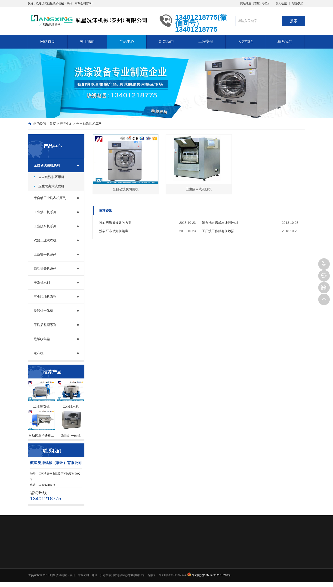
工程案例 (205, 41)
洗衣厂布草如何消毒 (113, 231)
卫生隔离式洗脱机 (51, 186)
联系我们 (297, 3)
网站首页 (47, 41)
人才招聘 (245, 41)
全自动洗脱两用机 (51, 177)
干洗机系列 (42, 282)
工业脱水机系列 (45, 226)
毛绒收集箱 (42, 339)
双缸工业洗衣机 (45, 240)
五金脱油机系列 (45, 296)
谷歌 (265, 3)
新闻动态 (166, 41)
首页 (52, 124)
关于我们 (87, 41)
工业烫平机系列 (45, 254)
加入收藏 (281, 3)
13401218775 (324, 264)
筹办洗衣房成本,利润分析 (220, 222)
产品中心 (126, 41)
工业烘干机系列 (45, 212)
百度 (257, 3)
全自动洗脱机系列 (89, 124)
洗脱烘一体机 (43, 311)
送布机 (38, 353)
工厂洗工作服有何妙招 (218, 231)
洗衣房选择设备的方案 (115, 222)
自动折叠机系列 (45, 268)
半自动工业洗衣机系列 (50, 198)
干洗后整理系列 (45, 325)
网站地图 (245, 3)
